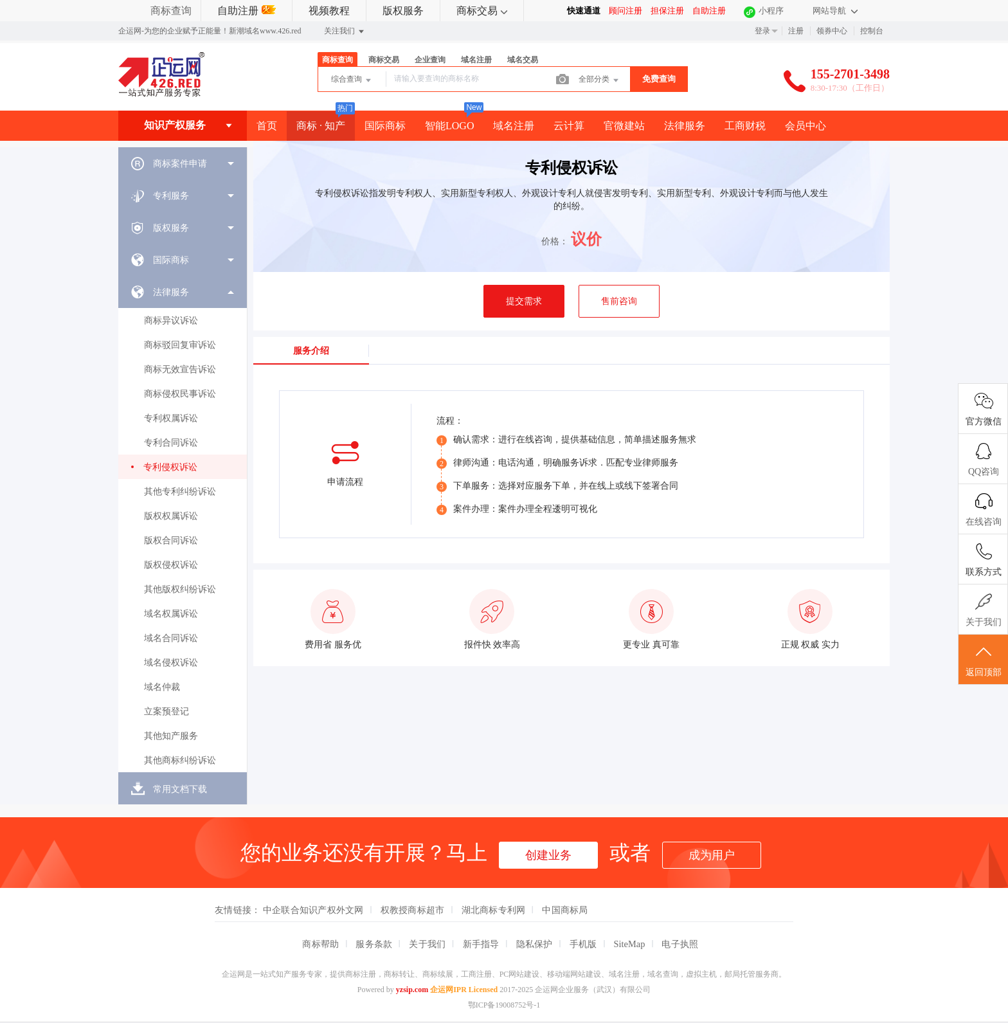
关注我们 (345, 31)
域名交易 (522, 59)
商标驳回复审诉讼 (180, 345)
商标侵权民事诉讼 (180, 394)
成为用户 (711, 855)
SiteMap (629, 944)
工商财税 (745, 125)
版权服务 (403, 10)
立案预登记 (166, 711)
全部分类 (599, 80)
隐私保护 (534, 944)
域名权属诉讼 (171, 614)
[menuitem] (182, 163)
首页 (266, 125)
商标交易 (481, 10)
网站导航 (835, 10)
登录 (762, 30)
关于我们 (427, 944)
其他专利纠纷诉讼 (180, 491)
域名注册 (476, 59)
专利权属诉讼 (171, 418)
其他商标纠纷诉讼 (180, 760)
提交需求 (524, 301)
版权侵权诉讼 (171, 565)
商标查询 (171, 10)
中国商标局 (565, 910)
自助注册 (246, 10)
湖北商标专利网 (494, 910)
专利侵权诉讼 (170, 467)
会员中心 (805, 125)
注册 (796, 30)
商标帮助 (320, 944)
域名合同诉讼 (171, 638)
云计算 (569, 125)
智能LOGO (449, 125)
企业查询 (430, 59)
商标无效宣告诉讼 (180, 369)
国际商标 (385, 125)
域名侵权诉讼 (171, 662)
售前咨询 (619, 301)
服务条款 (374, 944)
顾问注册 (625, 10)
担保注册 (667, 10)
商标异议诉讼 (171, 320)
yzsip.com (412, 989)
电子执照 (680, 944)
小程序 (771, 10)
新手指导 (481, 944)
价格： (554, 241)
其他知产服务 (171, 736)
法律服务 (684, 125)
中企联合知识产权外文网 (313, 910)
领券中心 (831, 30)
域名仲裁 (162, 687)
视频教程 (329, 10)
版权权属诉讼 (171, 516)
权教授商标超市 (413, 910)
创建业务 (548, 855)
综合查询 (352, 80)
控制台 (871, 30)
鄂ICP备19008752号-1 (504, 1004)
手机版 (583, 944)
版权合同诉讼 (171, 540)
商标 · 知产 (320, 125)
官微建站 (624, 125)
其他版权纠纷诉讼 (180, 589)
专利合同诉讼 (171, 443)
